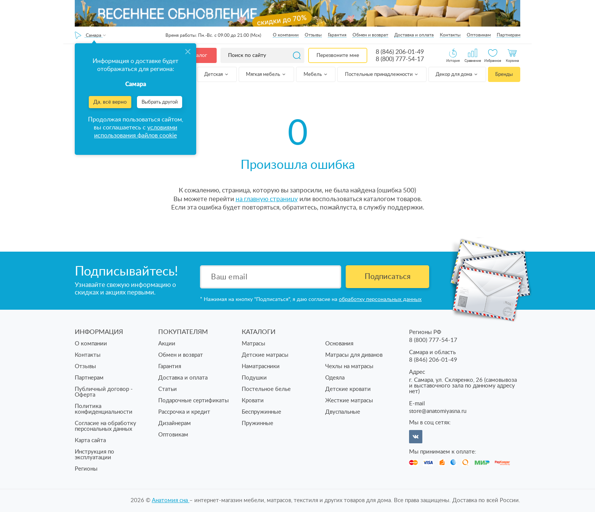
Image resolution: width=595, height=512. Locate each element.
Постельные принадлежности (382, 74)
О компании (286, 35)
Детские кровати (348, 389)
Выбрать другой (160, 102)
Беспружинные (261, 412)
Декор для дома (457, 74)
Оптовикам (479, 35)
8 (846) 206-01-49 (400, 52)
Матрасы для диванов (353, 355)
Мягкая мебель (266, 74)
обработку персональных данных (380, 299)
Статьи (167, 389)
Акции (166, 344)
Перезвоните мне (337, 55)
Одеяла (335, 378)
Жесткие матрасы (349, 400)
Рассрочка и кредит (184, 412)
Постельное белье (266, 389)
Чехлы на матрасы (349, 366)
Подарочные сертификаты (193, 400)
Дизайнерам (174, 423)
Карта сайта (90, 440)
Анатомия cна (170, 500)
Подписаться (388, 276)
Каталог (197, 55)
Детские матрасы (265, 355)
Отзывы (313, 35)
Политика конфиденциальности (103, 409)
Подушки (254, 378)
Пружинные (257, 423)
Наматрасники (261, 366)
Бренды (504, 74)
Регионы (86, 469)
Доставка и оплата (414, 35)
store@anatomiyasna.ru (437, 411)
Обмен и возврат (370, 35)
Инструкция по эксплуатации (94, 454)
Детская (216, 74)
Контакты (450, 35)
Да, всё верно (110, 102)
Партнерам (508, 35)
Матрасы (253, 344)
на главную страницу (267, 199)
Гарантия (337, 35)
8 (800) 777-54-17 (400, 59)
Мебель (316, 74)
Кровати (253, 400)
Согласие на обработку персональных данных (105, 426)
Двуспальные (342, 412)
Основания (339, 344)
